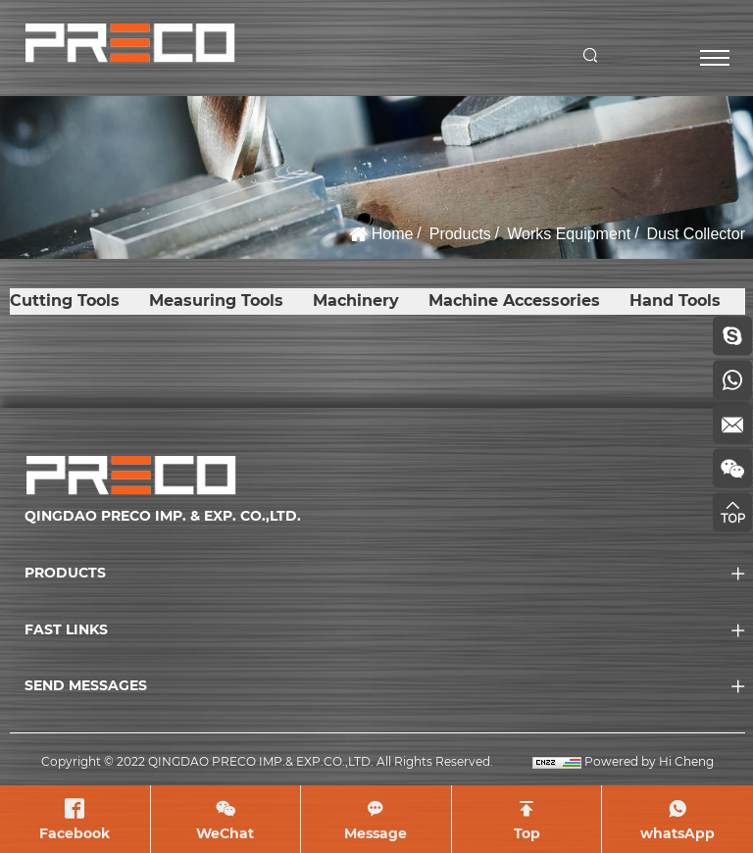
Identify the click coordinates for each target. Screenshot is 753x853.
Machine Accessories (514, 300)
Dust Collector (696, 234)
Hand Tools (675, 300)
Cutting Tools (65, 300)
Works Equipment (568, 234)
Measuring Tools (216, 300)
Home (393, 234)
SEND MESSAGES (86, 685)
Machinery (356, 300)
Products (460, 234)
